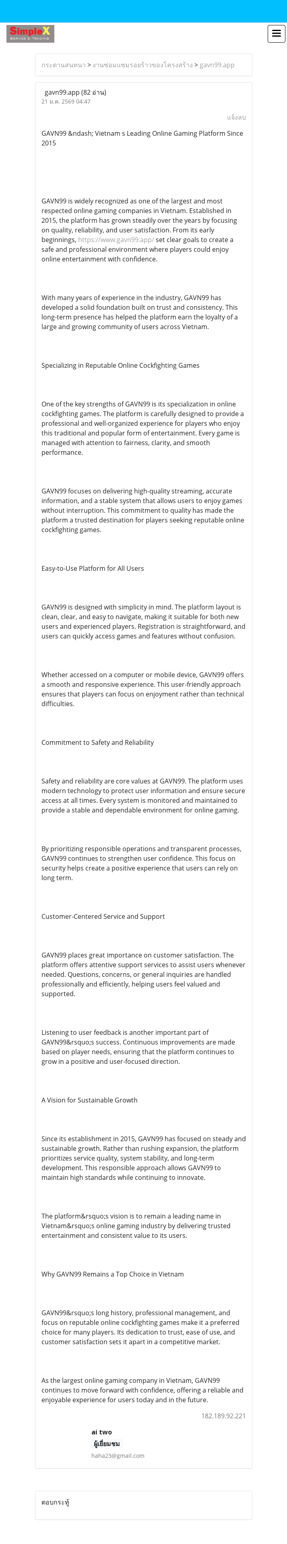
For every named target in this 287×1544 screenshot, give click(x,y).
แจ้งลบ (236, 117)
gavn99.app (217, 64)
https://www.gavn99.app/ (116, 239)
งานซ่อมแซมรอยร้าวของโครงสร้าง (143, 64)
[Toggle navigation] (276, 34)
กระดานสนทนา (63, 64)
